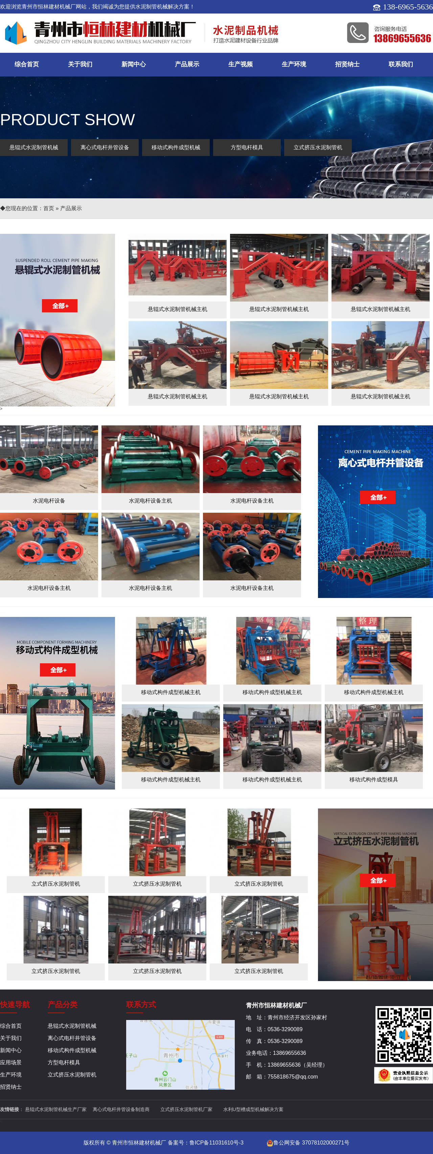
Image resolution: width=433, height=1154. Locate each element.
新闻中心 (133, 64)
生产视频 (240, 64)
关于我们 (80, 64)
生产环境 (294, 64)
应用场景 (11, 1062)
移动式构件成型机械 (176, 147)
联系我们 (401, 64)
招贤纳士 (347, 64)
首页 (48, 208)
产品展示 (187, 64)
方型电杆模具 (247, 147)
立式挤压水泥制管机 (318, 147)
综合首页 (27, 64)
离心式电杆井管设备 (105, 147)
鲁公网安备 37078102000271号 (308, 1143)
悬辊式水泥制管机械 (33, 147)
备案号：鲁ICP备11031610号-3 (206, 1143)
